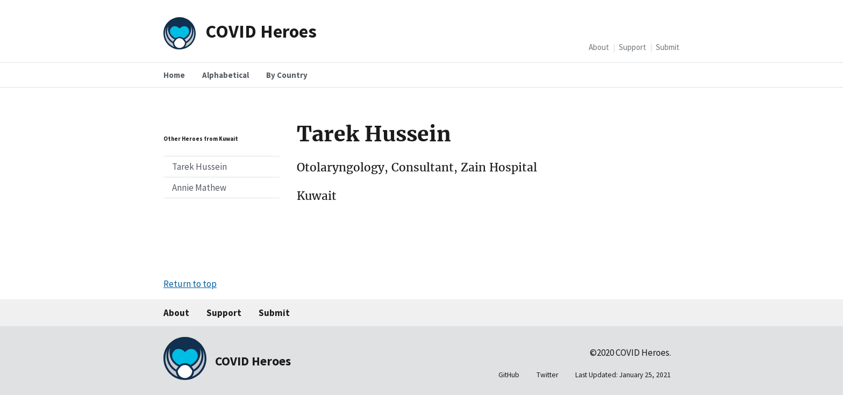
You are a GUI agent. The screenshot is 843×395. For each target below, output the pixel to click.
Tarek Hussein (199, 167)
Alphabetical (225, 75)
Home (174, 75)
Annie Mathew (199, 187)
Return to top (190, 284)
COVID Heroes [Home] (261, 30)
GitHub (508, 374)
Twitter (547, 374)
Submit (668, 47)
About (599, 47)
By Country (287, 75)
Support (632, 47)
